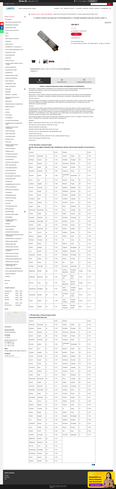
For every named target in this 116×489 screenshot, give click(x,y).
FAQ (110, 8)
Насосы (8, 109)
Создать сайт (31, 1)
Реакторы (8, 142)
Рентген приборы (10, 148)
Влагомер (8, 41)
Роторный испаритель (12, 154)
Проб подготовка (10, 133)
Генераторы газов (10, 52)
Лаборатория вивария (12, 241)
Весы (7, 36)
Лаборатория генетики (12, 246)
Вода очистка (9, 44)
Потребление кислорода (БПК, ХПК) (14, 123)
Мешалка (8, 92)
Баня (7, 33)
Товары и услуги (69, 8)
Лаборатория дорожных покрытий (12, 250)
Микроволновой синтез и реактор (12, 98)
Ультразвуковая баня (11, 206)
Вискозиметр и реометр (12, 38)
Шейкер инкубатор (11, 226)
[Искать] (109, 4)
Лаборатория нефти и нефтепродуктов (12, 265)
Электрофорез (10, 229)
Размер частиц (10, 139)
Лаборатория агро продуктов (14, 238)
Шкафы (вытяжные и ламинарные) (11, 220)
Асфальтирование (10, 273)
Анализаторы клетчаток (12, 30)
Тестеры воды (9, 200)
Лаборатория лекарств (12, 256)
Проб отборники (10, 131)
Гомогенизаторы (10, 55)
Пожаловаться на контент (60, 487)
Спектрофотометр (11, 170)
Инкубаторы (9, 72)
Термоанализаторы (11, 195)
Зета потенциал (10, 60)
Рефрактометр (10, 151)
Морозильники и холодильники (14, 104)
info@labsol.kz (10, 342)
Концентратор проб (11, 70)
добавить (84, 1)
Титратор (8, 203)
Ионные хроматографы (12, 214)
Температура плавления (12, 189)
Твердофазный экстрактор (13, 184)
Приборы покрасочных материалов (12, 127)
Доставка (79, 8)
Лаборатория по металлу (12, 261)
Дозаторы (8, 58)
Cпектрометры (10, 159)
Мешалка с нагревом (11, 94)
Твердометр (9, 181)
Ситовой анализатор (11, 156)
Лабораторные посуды (12, 75)
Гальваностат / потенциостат (13, 47)
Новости (97, 8)
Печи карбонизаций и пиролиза (14, 271)
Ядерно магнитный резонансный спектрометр (14, 235)
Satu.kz (65, 486)
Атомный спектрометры (12, 162)
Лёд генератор (10, 81)
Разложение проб (10, 136)
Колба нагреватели (11, 67)
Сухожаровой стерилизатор (13, 176)
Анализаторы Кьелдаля (12, 25)
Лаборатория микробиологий (14, 259)
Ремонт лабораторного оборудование (12, 145)
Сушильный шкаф (10, 178)
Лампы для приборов (46, 14)
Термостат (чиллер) (11, 198)
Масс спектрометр (11, 86)
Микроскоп (9, 101)
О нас (61, 8)
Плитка (8, 112)
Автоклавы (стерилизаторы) (13, 22)
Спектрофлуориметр (11, 167)
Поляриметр (9, 117)
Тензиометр (9, 192)
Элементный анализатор (12, 232)
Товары (6, 475)
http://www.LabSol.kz (11, 340)
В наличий (8, 19)
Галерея (91, 8)
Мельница (8, 89)
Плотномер (9, 115)
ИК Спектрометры (11, 173)
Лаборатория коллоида (12, 253)
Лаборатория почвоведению (13, 268)
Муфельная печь (10, 106)
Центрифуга (9, 217)
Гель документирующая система (14, 49)
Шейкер (8, 223)
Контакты (85, 8)
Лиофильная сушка (11, 83)
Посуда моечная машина (12, 120)
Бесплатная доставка (78, 41)
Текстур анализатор (11, 187)
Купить (76, 34)
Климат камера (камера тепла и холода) (14, 64)
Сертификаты (104, 8)
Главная (56, 8)
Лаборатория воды (11, 244)
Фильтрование (10, 209)
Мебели (8, 276)
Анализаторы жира (11, 27)
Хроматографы (10, 211)
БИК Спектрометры (11, 165)
